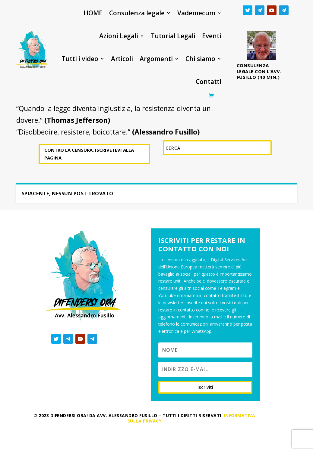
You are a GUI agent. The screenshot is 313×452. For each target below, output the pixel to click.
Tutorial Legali (173, 36)
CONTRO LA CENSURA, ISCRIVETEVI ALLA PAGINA (89, 154)
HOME (93, 13)
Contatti (208, 81)
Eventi (211, 36)
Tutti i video (80, 58)
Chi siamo (200, 58)
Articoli (122, 58)
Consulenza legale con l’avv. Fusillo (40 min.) (259, 71)
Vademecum (196, 13)
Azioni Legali (118, 36)
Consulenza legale (137, 13)
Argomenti (156, 58)
